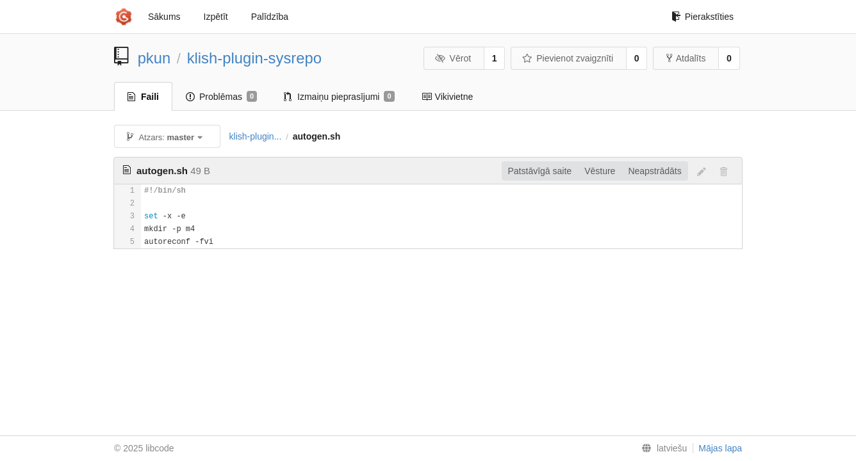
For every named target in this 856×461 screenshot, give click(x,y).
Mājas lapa (720, 448)
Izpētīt (216, 17)
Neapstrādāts (654, 171)
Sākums (164, 17)
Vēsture (599, 171)
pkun (154, 58)
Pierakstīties (702, 17)
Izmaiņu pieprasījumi (339, 96)
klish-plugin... (255, 136)
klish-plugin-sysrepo (254, 58)
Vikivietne (447, 97)
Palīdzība (269, 17)
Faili (143, 97)
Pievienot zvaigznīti (567, 58)
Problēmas (221, 96)
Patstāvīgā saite (540, 171)
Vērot (453, 58)
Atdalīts (686, 58)
